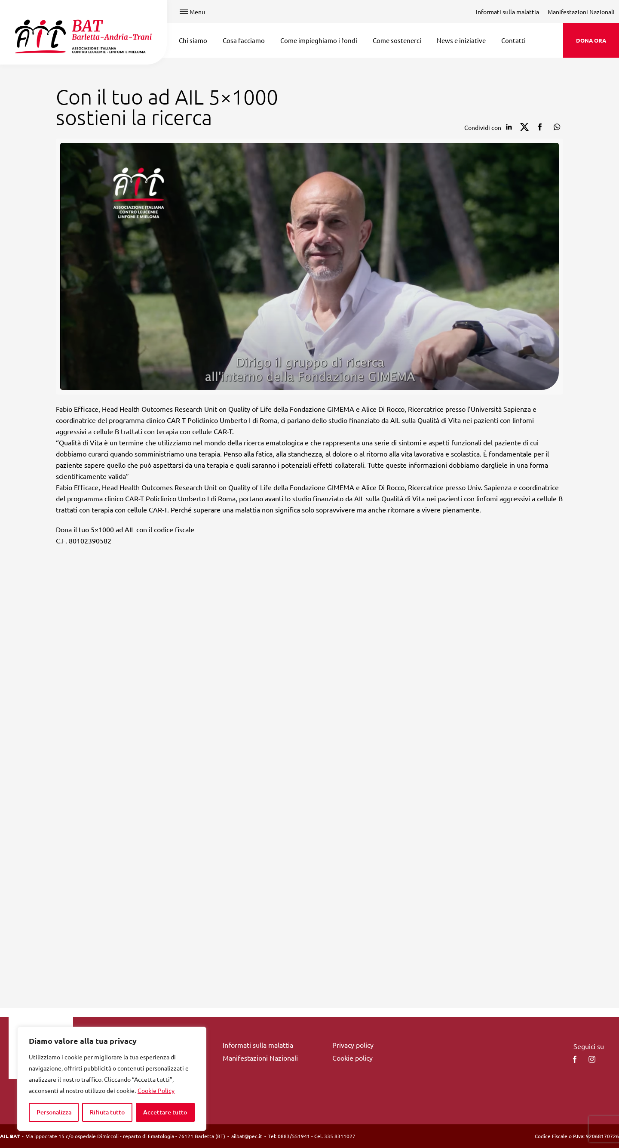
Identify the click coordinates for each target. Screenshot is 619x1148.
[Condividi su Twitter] (524, 127)
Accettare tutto (165, 1112)
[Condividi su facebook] (539, 127)
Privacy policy (353, 1044)
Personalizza (54, 1112)
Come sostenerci (397, 40)
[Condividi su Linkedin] (509, 127)
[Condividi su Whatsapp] (555, 127)
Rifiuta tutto (107, 1112)
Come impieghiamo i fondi (318, 40)
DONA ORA (591, 40)
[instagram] (592, 1059)
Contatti (513, 40)
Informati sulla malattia (507, 11)
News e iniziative (461, 40)
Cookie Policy (156, 1090)
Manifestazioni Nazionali (581, 11)
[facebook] (574, 1059)
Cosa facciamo (244, 40)
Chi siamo (193, 40)
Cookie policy (352, 1057)
